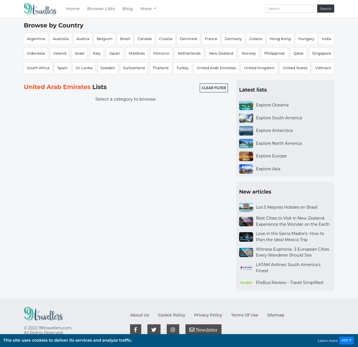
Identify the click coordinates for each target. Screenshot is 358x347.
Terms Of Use (244, 315)
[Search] (291, 8)
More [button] (146, 8)
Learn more (328, 341)
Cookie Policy (171, 315)
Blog (128, 8)
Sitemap (275, 315)
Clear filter (214, 88)
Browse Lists (101, 8)
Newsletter (203, 329)
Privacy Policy (208, 315)
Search (325, 8)
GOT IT (346, 340)
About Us (139, 315)
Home (73, 8)
